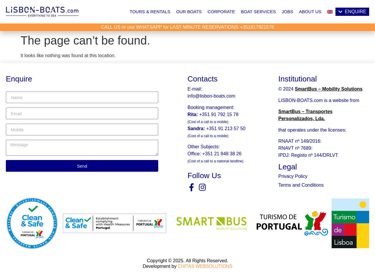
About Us (310, 11)
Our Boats (189, 11)
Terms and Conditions (301, 185)
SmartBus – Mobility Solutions (328, 88)
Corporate (221, 11)
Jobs (287, 11)
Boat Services (258, 11)
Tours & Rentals (150, 11)
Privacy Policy (293, 176)
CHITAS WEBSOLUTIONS (205, 265)
